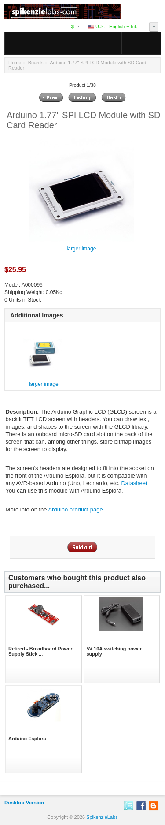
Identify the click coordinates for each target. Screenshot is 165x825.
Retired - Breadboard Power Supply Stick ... (40, 651)
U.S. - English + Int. (112, 26)
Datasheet (134, 483)
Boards (36, 62)
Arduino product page (75, 509)
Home (14, 62)
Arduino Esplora (27, 738)
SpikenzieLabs (102, 817)
